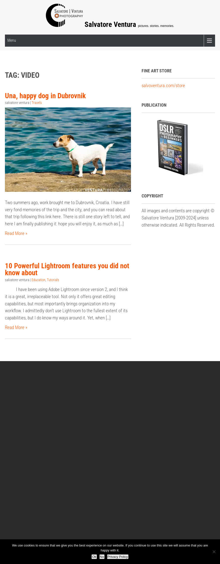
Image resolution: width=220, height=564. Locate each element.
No (102, 557)
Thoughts (172, 448)
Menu (11, 40)
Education (38, 280)
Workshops (19, 420)
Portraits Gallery (126, 412)
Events (170, 420)
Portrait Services (127, 420)
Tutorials (53, 280)
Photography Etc (178, 434)
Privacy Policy (118, 557)
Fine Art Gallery (74, 412)
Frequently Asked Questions (45, 369)
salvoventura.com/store (163, 85)
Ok (94, 557)
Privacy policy (94, 369)
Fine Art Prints (176, 427)
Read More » (16, 233)
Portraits (171, 441)
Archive (120, 369)
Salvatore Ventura (111, 24)
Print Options (72, 420)
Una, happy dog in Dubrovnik (45, 95)
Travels (37, 102)
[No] (213, 551)
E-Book (15, 412)
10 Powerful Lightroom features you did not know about (67, 269)
